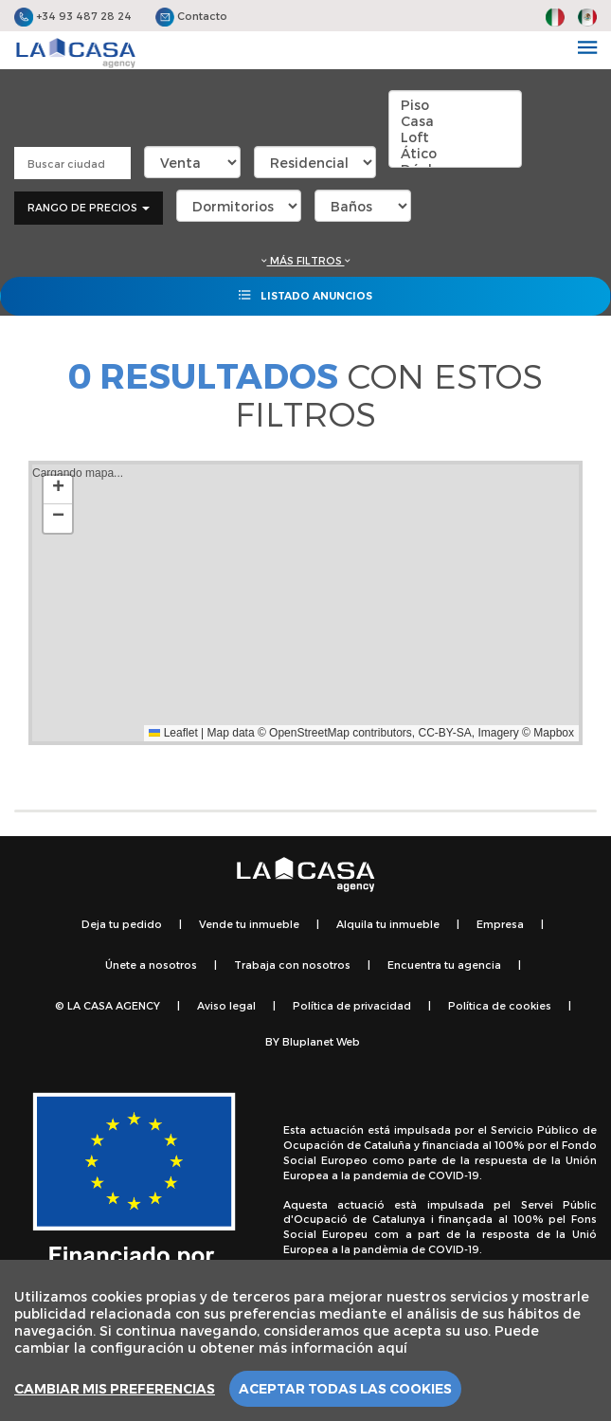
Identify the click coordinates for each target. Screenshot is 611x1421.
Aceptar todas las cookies (345, 1388)
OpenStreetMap (309, 732)
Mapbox (553, 732)
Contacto (191, 15)
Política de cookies (499, 1005)
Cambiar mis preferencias (114, 1388)
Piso (455, 105)
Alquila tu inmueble (388, 924)
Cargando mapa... (303, 602)
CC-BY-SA (445, 732)
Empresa (500, 924)
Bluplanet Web (321, 1041)
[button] (58, 490)
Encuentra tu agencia (444, 964)
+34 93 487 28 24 (73, 15)
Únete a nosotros (151, 964)
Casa (455, 121)
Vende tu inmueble (249, 924)
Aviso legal (226, 1005)
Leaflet (173, 732)
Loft (455, 137)
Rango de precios (88, 207)
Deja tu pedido (121, 924)
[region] (305, 1340)
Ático (455, 153)
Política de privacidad (352, 1005)
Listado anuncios (305, 294)
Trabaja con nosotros (292, 964)
